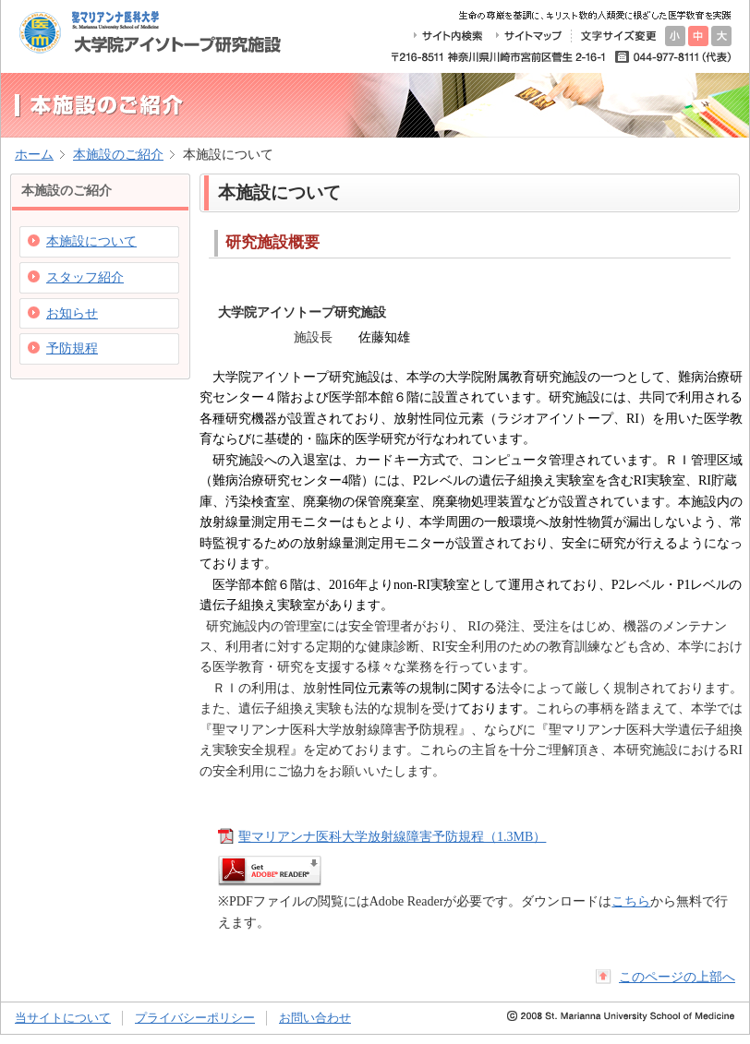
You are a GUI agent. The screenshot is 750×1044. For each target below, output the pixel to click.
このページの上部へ (677, 976)
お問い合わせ (315, 1018)
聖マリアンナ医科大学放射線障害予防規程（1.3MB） (392, 836)
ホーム (34, 154)
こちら (630, 901)
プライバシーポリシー (195, 1018)
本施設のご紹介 (118, 154)
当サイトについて (63, 1018)
